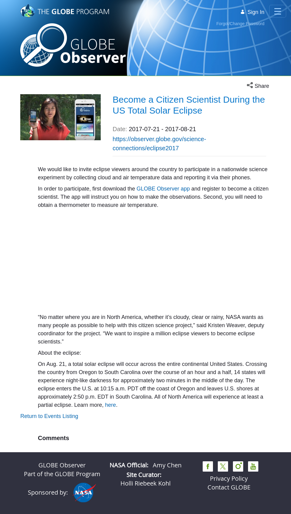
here (110, 405)
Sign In (252, 12)
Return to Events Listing (49, 416)
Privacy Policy (229, 478)
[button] (259, 86)
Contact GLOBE (229, 487)
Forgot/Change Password (240, 23)
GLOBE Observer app (163, 189)
